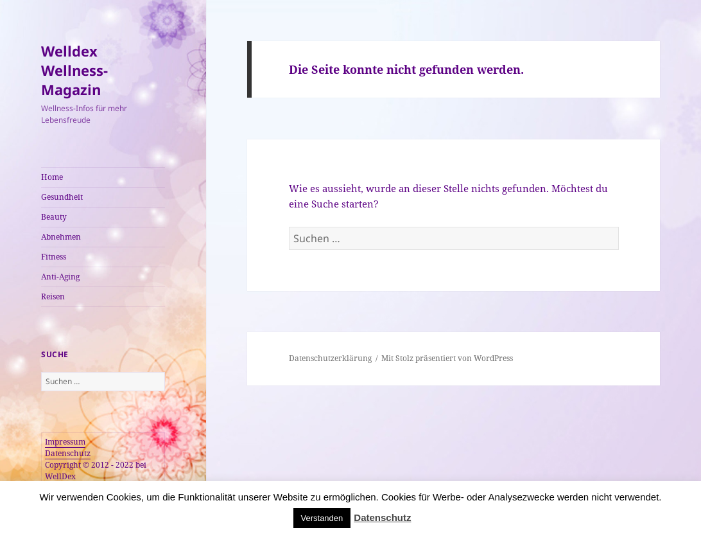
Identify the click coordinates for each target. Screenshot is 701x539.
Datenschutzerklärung (330, 358)
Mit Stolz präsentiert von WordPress (447, 358)
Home (52, 177)
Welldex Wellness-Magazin (74, 70)
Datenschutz (68, 453)
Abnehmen (61, 236)
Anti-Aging (60, 276)
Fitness (53, 256)
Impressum (65, 441)
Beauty (54, 216)
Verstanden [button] (322, 518)
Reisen (53, 296)
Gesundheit (62, 196)
